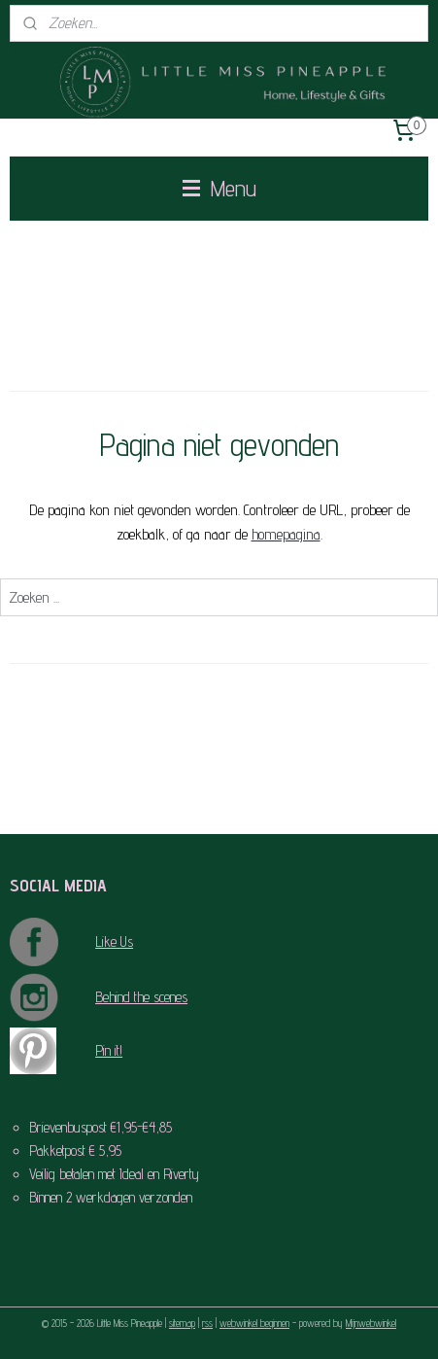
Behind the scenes (141, 997)
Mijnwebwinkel (371, 1323)
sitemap (182, 1323)
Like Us (114, 941)
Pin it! (108, 1050)
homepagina (286, 534)
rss (207, 1323)
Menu (219, 188)
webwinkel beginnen (254, 1323)
